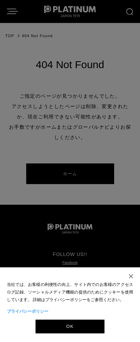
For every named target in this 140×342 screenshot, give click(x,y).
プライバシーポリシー (27, 311)
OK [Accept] (70, 326)
